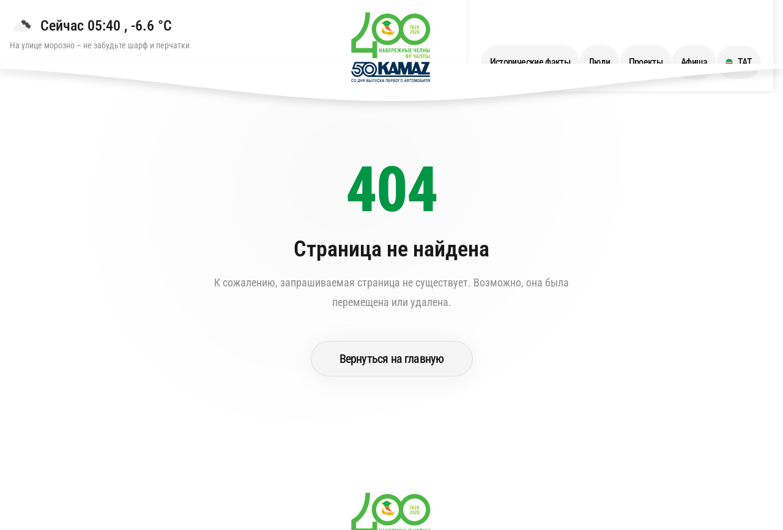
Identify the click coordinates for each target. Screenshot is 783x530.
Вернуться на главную (392, 358)
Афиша (706, 31)
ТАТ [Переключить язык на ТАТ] (751, 31)
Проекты (658, 31)
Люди (611, 31)
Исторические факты (542, 31)
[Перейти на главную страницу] (391, 49)
